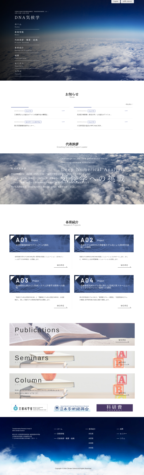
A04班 (91, 448)
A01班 (91, 434)
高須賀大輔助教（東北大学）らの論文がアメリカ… (94, 114)
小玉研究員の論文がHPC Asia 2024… (89, 125)
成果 (121, 429)
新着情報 (60, 434)
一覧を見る (129, 104)
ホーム (59, 429)
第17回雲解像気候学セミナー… (24, 125)
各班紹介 (92, 429)
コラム (122, 438)
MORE (126, 188)
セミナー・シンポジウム (33, 122)
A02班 (91, 438)
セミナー (123, 434)
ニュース (28, 111)
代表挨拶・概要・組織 (65, 438)
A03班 (91, 443)
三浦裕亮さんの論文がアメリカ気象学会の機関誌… (31, 114)
